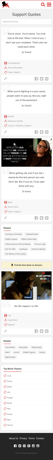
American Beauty (38, 249)
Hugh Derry (13, 320)
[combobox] (26, 22)
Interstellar (23, 347)
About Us (13, 438)
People (10, 398)
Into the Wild (10, 249)
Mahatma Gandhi (15, 121)
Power (9, 414)
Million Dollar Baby (28, 239)
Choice (10, 425)
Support (16, 72)
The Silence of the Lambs (15, 254)
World (9, 403)
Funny (9, 381)
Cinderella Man (32, 234)
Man (9, 420)
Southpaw (23, 249)
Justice (11, 125)
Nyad (10, 202)
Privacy (23, 438)
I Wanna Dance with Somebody (17, 244)
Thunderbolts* (14, 63)
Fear (9, 408)
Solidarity (19, 125)
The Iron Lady (39, 244)
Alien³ (7, 352)
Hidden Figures (11, 239)
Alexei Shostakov (15, 68)
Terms (31, 438)
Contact (40, 438)
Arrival (16, 352)
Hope (10, 72)
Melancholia (37, 347)
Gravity (42, 352)
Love (9, 376)
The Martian (10, 347)
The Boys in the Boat (13, 234)
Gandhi (11, 116)
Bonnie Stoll (13, 207)
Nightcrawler (10, 357)
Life (9, 315)
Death (10, 211)
